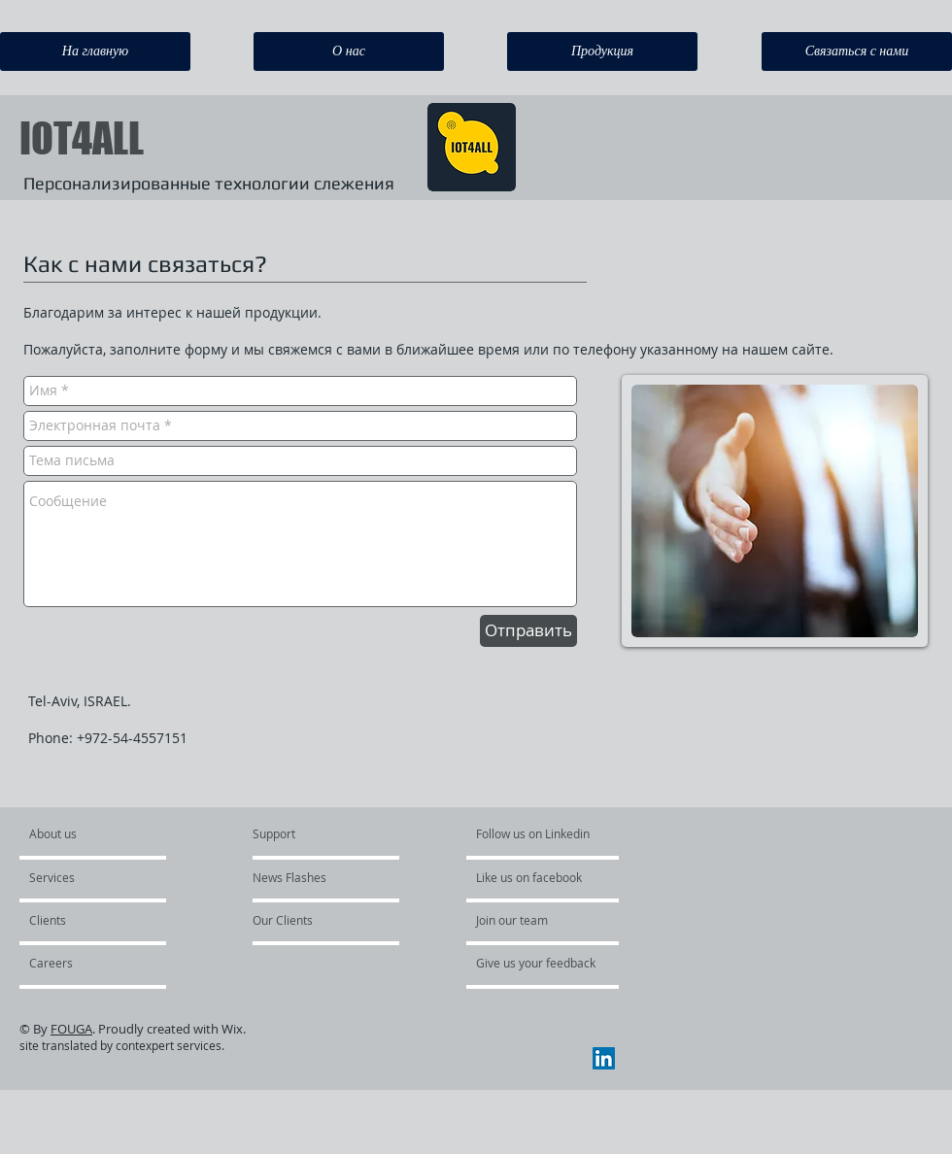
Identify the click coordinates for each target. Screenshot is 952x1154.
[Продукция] (602, 51)
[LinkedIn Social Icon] (604, 1058)
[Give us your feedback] (536, 963)
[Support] (299, 834)
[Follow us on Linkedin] (534, 834)
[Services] (85, 878)
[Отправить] (528, 631)
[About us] (103, 834)
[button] (81, 963)
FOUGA (71, 1028)
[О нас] (349, 51)
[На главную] (95, 51)
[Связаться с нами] (857, 51)
